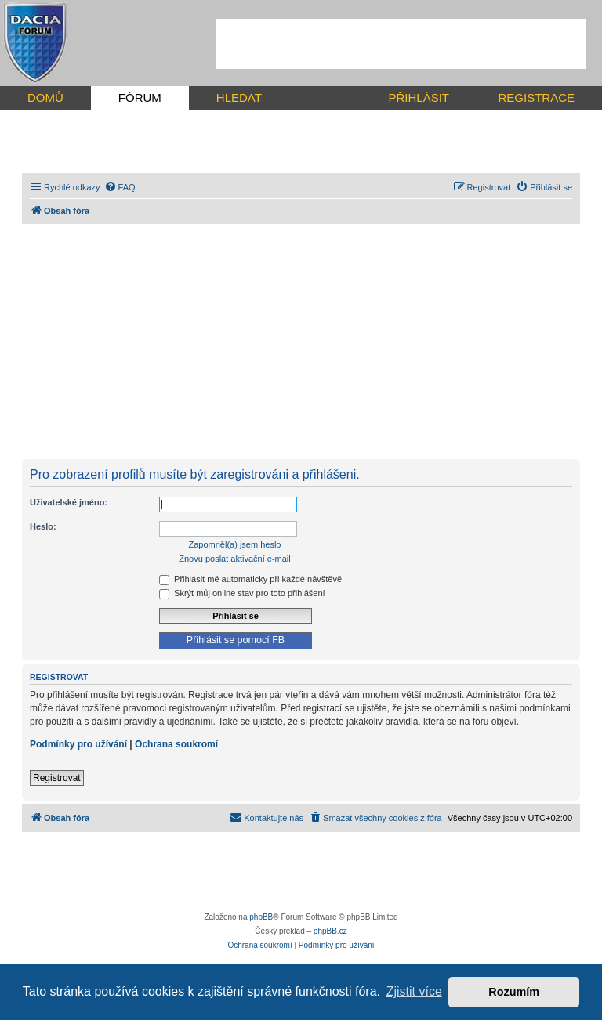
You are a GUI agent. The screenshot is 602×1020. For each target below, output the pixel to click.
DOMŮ (45, 97)
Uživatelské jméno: (68, 502)
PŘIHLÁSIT (418, 97)
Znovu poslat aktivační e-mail (234, 558)
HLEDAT (239, 97)
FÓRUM (139, 97)
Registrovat (57, 777)
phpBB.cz (330, 931)
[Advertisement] (401, 43)
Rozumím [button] (513, 992)
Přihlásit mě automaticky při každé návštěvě (250, 579)
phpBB (261, 917)
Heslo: (43, 526)
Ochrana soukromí (176, 744)
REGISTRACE (536, 97)
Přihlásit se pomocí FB (236, 640)
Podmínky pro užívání (78, 744)
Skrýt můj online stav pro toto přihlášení (242, 593)
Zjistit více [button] (414, 991)
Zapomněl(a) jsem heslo (235, 544)
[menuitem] (120, 187)
